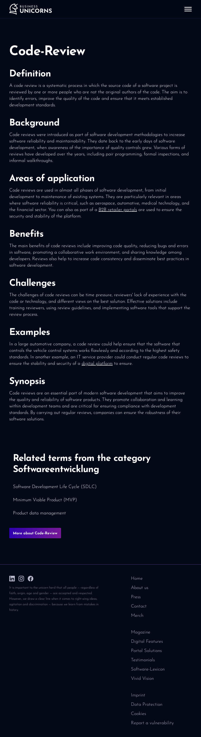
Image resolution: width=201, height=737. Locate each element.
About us (139, 588)
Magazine (140, 632)
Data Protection (146, 704)
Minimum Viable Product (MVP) (45, 500)
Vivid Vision (142, 678)
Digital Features (147, 641)
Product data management (39, 513)
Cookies (138, 714)
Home (137, 578)
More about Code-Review (35, 533)
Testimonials (143, 660)
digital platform (97, 363)
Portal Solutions (146, 651)
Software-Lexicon (148, 669)
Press (136, 597)
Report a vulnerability (152, 723)
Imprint (138, 695)
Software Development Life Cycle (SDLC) (55, 487)
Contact (139, 606)
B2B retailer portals (118, 210)
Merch (137, 615)
